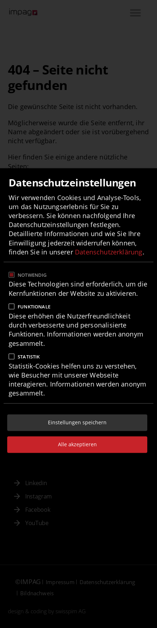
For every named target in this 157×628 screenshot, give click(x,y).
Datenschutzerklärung (109, 252)
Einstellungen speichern (77, 422)
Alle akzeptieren (77, 444)
